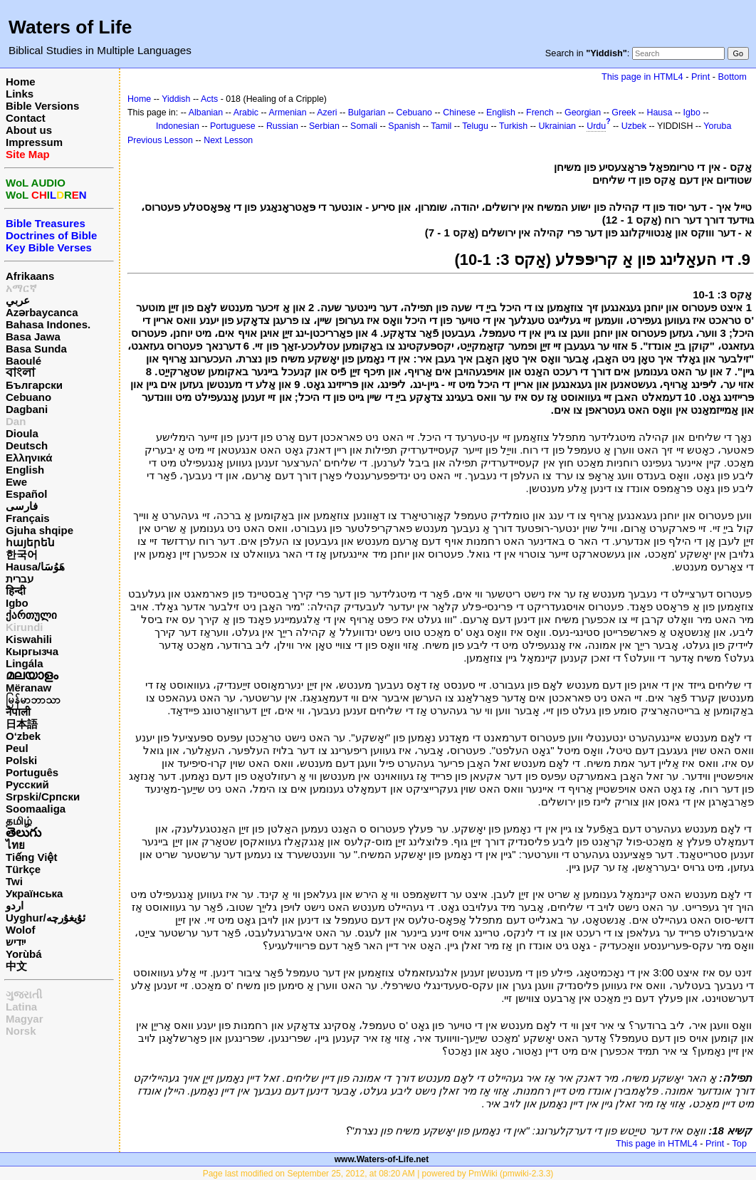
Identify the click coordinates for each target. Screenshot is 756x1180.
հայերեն (30, 542)
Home (21, 81)
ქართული (31, 615)
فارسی (22, 506)
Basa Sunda (36, 349)
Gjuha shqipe (39, 530)
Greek (623, 113)
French (540, 113)
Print (700, 76)
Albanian (206, 113)
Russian (282, 126)
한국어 (22, 554)
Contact (26, 118)
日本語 (22, 724)
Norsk (21, 1031)
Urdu (596, 126)
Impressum (34, 142)
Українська (34, 893)
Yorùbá (24, 954)
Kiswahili (29, 639)
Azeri (327, 113)
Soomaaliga (35, 809)
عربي (18, 300)
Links (19, 94)
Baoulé (23, 361)
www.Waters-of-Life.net (382, 1159)
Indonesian (177, 126)
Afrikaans (30, 276)
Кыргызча (32, 651)
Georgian (583, 113)
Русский (27, 784)
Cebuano (28, 397)
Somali (363, 126)
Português (32, 772)
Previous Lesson (160, 140)
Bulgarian (367, 113)
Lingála (24, 663)
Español (26, 494)
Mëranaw (28, 688)
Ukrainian (557, 126)
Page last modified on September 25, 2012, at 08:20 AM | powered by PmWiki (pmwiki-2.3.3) (378, 1174)
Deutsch (27, 445)
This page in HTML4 (642, 76)
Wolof (20, 930)
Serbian (324, 126)
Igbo (17, 603)
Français (28, 518)
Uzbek (633, 126)
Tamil (441, 126)
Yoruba (717, 126)
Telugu (475, 126)
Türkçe (23, 869)
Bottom (732, 76)
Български (34, 385)
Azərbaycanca (42, 312)
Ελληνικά (29, 457)
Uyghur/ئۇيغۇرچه (45, 918)
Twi (14, 881)
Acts (209, 99)
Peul (17, 748)
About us (29, 130)
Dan (16, 421)
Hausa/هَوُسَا (35, 566)
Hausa (659, 113)
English (25, 470)
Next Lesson (228, 140)
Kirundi (24, 627)
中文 (16, 966)
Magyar (24, 1019)
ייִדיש (16, 942)
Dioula (22, 433)
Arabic (245, 113)
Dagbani (27, 409)
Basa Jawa (33, 336)
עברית (19, 579)
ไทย (15, 845)
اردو (14, 905)
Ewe (16, 482)
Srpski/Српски (43, 796)
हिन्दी (16, 591)
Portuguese (233, 126)
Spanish (404, 126)
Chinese (459, 113)
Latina (21, 1007)
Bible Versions (42, 106)
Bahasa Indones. (48, 324)
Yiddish (176, 99)
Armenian (287, 113)
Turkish (513, 126)
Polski (21, 760)
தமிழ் (19, 821)
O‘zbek (23, 736)
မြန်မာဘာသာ (33, 700)
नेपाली (18, 712)
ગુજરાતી (24, 994)
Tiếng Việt (31, 857)
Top (739, 1143)
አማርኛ (21, 288)
